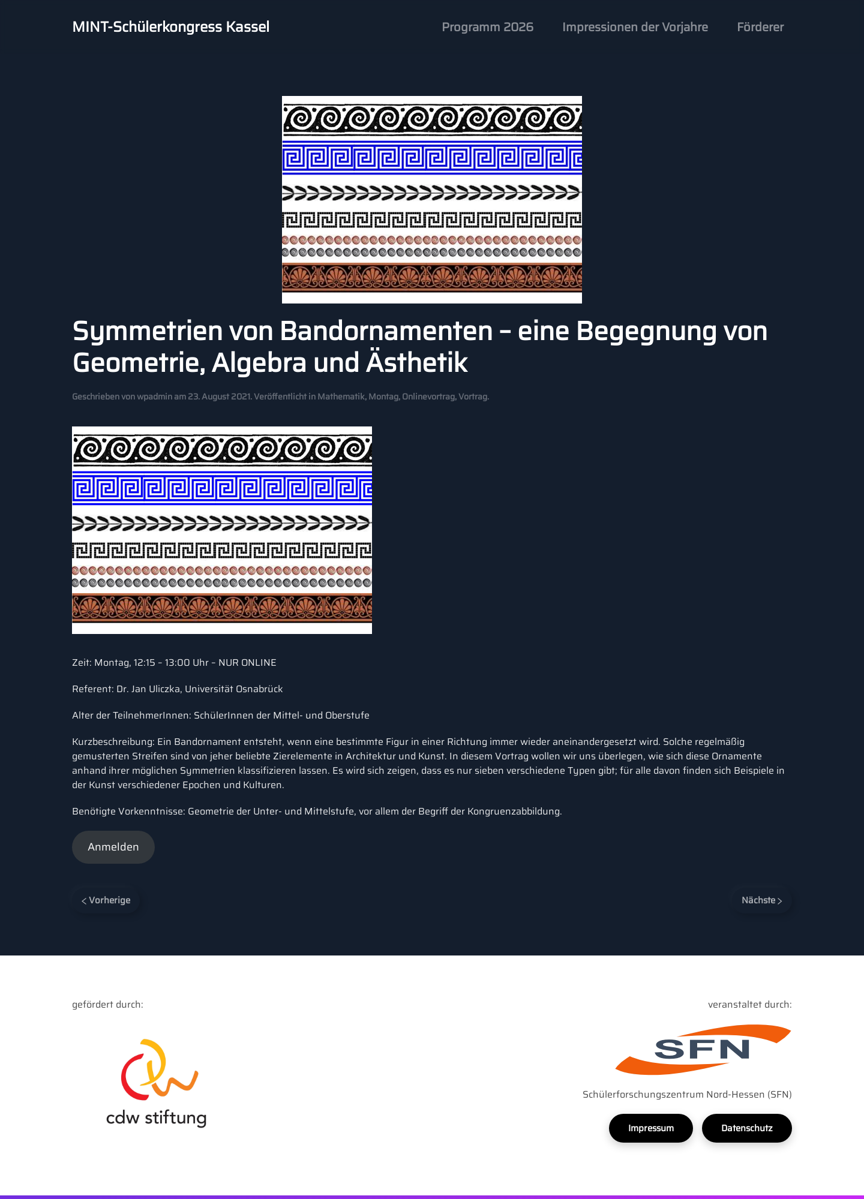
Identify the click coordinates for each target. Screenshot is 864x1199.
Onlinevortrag (428, 396)
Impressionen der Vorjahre (635, 27)
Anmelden (113, 847)
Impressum (651, 1128)
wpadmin (154, 396)
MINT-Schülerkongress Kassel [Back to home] (170, 27)
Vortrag (472, 396)
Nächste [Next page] (762, 900)
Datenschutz (747, 1128)
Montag (383, 396)
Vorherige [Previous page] (106, 900)
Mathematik (341, 396)
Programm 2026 (487, 27)
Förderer (760, 27)
